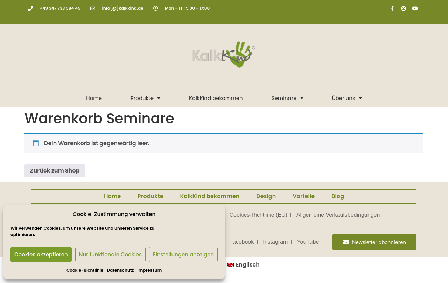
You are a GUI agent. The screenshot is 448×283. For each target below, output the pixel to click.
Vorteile (304, 196)
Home (94, 98)
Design (266, 196)
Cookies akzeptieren (41, 254)
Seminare (287, 98)
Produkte (145, 98)
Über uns (347, 98)
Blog (337, 196)
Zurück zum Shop (55, 171)
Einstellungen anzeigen (183, 254)
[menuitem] (243, 265)
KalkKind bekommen (216, 98)
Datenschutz (120, 270)
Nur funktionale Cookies (110, 254)
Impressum (149, 270)
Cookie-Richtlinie (84, 270)
